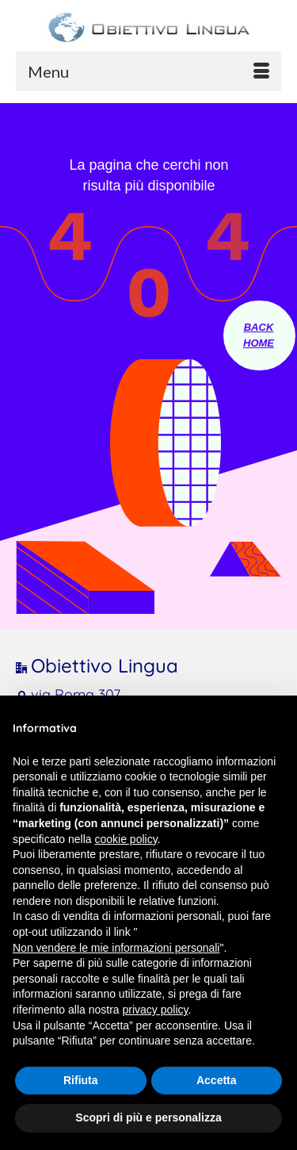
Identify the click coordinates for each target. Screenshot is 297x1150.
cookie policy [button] (126, 839)
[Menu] (148, 71)
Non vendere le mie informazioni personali (116, 947)
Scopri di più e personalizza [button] (148, 1117)
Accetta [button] (216, 1080)
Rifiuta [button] (80, 1080)
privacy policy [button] (155, 1009)
